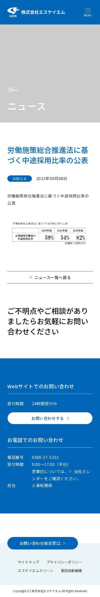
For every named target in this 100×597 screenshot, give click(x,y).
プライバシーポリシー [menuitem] (64, 562)
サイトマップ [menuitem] (28, 562)
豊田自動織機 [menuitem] (71, 570)
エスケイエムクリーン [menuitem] (35, 570)
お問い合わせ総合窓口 (40, 543)
